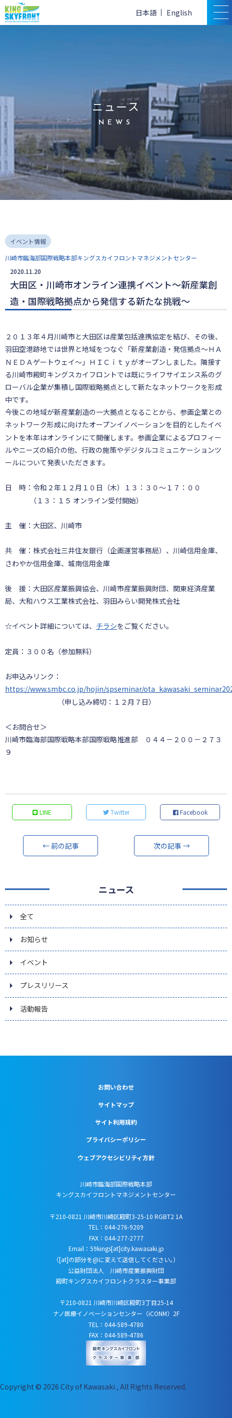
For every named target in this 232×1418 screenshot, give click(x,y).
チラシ (106, 626)
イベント (34, 962)
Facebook (190, 812)
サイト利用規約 (116, 1122)
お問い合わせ (116, 1087)
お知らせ (34, 939)
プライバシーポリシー (116, 1139)
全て (27, 916)
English (179, 12)
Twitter (116, 812)
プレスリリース (44, 985)
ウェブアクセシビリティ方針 (116, 1157)
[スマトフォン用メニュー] (219, 12)
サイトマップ (116, 1104)
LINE (42, 812)
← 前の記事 (60, 846)
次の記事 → (172, 846)
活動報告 (34, 1009)
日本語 (146, 12)
